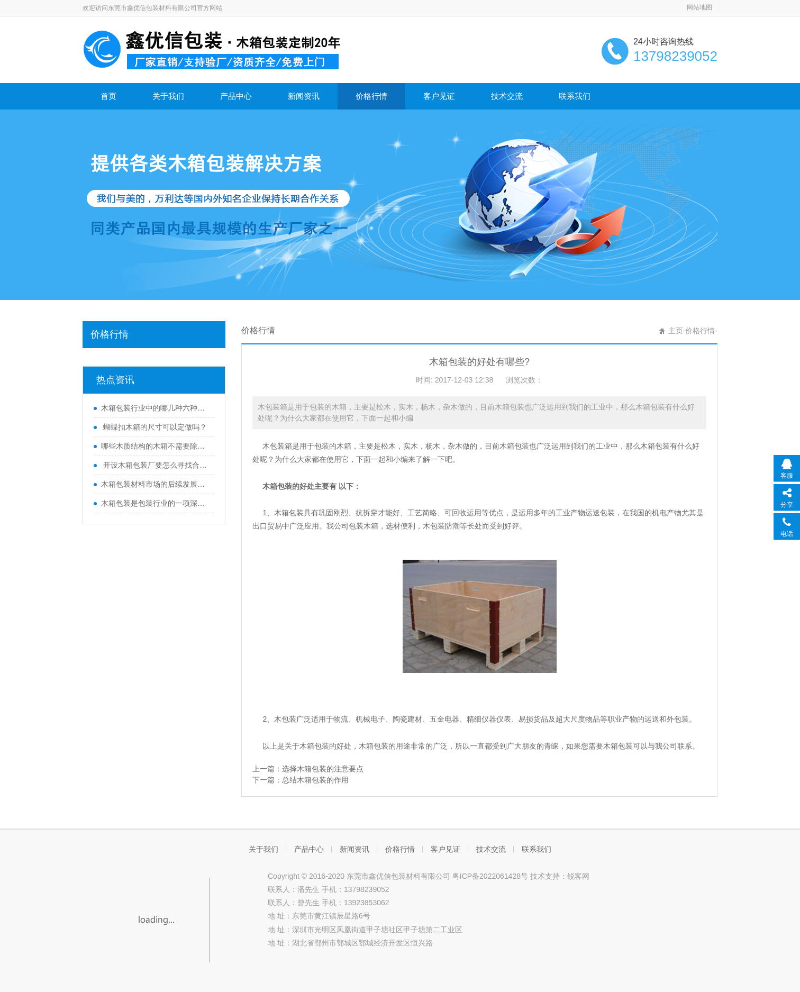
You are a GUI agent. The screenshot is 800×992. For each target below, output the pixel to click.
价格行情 (371, 96)
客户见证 (439, 96)
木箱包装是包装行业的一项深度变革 (155, 503)
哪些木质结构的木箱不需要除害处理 (155, 446)
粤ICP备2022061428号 (490, 876)
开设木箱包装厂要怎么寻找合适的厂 (155, 465)
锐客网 (578, 876)
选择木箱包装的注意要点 (322, 769)
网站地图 (699, 7)
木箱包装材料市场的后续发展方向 (155, 484)
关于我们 (168, 96)
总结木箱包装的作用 (315, 780)
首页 (108, 96)
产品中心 (236, 96)
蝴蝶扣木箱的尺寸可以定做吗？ (154, 427)
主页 (675, 330)
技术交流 (507, 96)
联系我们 (574, 96)
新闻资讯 (304, 96)
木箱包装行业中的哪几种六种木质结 (155, 408)
